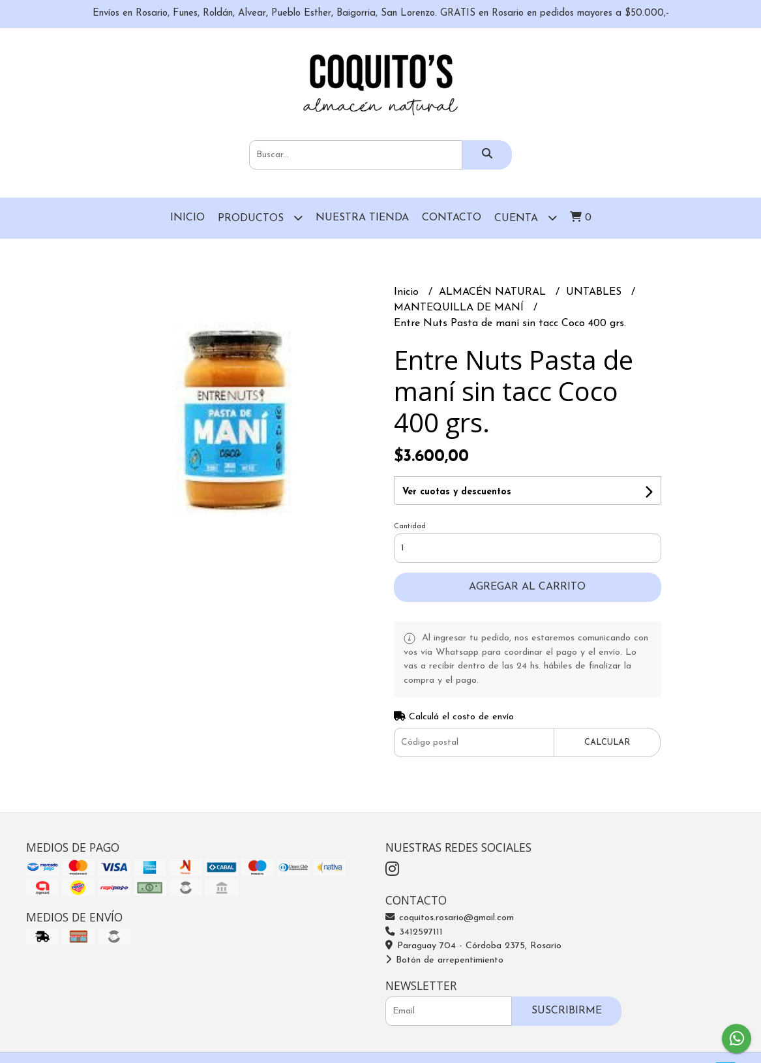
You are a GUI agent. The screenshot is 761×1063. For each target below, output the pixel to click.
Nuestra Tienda (362, 218)
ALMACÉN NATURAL (494, 292)
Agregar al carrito (527, 587)
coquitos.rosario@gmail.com (449, 918)
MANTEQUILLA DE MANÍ (460, 308)
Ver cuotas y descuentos (456, 492)
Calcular (607, 742)
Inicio (187, 218)
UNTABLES (595, 292)
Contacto (451, 218)
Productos (260, 217)
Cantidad (410, 526)
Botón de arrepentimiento (444, 960)
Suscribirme (566, 1011)
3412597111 (414, 932)
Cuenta (525, 217)
